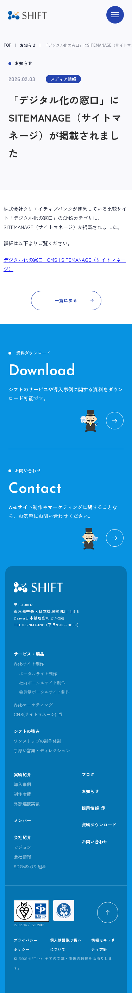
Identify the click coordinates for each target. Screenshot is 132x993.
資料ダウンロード (99, 825)
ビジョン (22, 847)
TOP (7, 45)
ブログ (88, 774)
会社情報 (22, 857)
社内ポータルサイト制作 (42, 683)
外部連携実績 (27, 803)
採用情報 (90, 808)
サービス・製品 (29, 654)
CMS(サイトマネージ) (35, 714)
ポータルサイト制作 (38, 673)
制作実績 (22, 794)
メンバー (22, 820)
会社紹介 (22, 837)
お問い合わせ (95, 841)
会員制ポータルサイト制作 (44, 692)
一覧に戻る (66, 300)
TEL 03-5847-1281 (29, 624)
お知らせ (28, 45)
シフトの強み (27, 731)
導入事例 (22, 784)
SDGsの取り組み (30, 866)
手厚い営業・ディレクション (42, 750)
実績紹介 (22, 774)
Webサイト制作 (29, 664)
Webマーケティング (33, 705)
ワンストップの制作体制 (37, 741)
